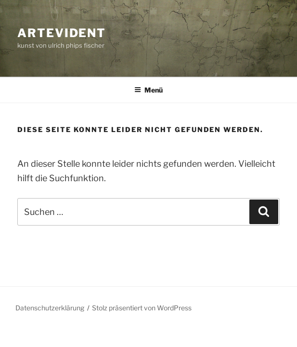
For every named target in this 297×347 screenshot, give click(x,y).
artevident (61, 33)
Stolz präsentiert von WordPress (142, 308)
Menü (148, 90)
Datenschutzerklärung (49, 308)
